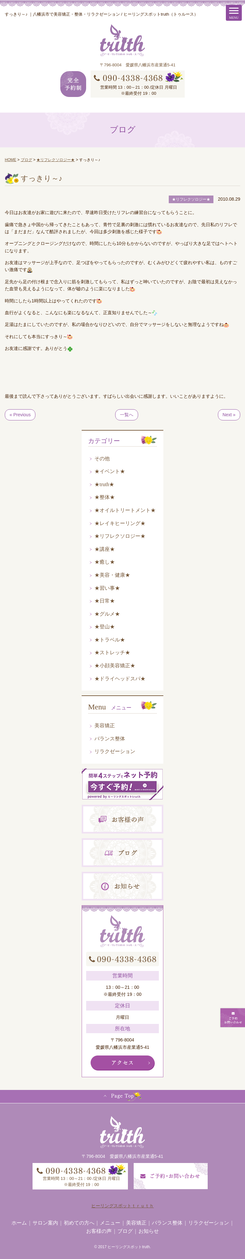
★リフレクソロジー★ (119, 536)
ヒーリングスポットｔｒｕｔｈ (122, 1205)
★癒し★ (104, 562)
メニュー (110, 1223)
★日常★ (104, 601)
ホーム (19, 1223)
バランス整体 (109, 738)
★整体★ (104, 497)
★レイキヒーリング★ (119, 523)
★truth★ (104, 484)
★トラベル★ (109, 639)
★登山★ (104, 626)
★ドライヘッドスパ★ (119, 678)
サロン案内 (45, 1223)
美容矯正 (104, 725)
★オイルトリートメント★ (125, 510)
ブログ (125, 1231)
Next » (229, 414)
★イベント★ (109, 471)
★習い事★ (107, 588)
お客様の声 (99, 1231)
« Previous (20, 414)
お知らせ (148, 1231)
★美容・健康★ (112, 575)
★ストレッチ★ (112, 652)
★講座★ (104, 549)
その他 (102, 458)
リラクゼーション (114, 751)
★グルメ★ (107, 614)
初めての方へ (79, 1223)
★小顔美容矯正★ (114, 665)
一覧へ (126, 414)
